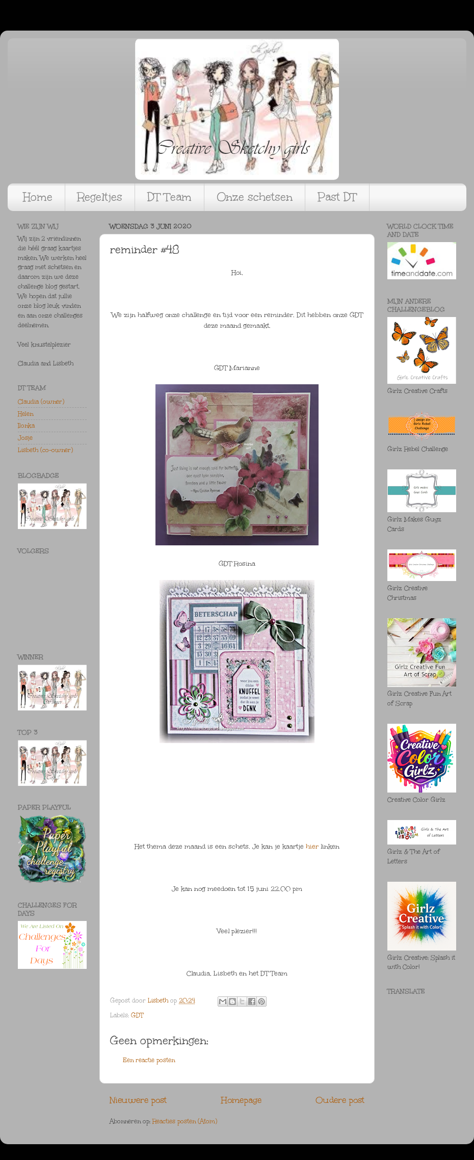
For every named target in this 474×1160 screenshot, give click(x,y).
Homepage (241, 1100)
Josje (25, 438)
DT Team (169, 197)
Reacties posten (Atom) (184, 1121)
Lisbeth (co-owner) (45, 450)
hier (312, 846)
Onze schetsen (255, 197)
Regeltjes (99, 197)
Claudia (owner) (41, 402)
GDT (137, 1015)
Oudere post (339, 1100)
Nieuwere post (138, 1100)
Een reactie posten (149, 1060)
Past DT (337, 197)
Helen (25, 414)
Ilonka (26, 425)
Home (37, 197)
